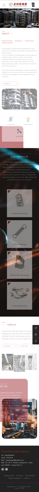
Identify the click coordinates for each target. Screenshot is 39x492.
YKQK (17, 487)
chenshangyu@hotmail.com (15, 460)
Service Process (29, 476)
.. (31, 487)
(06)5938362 (9, 455)
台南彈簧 (16, 482)
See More (7, 83)
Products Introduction (15, 478)
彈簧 (4, 482)
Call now (26, 346)
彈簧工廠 (9, 482)
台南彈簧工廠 (24, 482)
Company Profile (9, 476)
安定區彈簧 (33, 482)
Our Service (19, 476)
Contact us (27, 478)
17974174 (9, 458)
